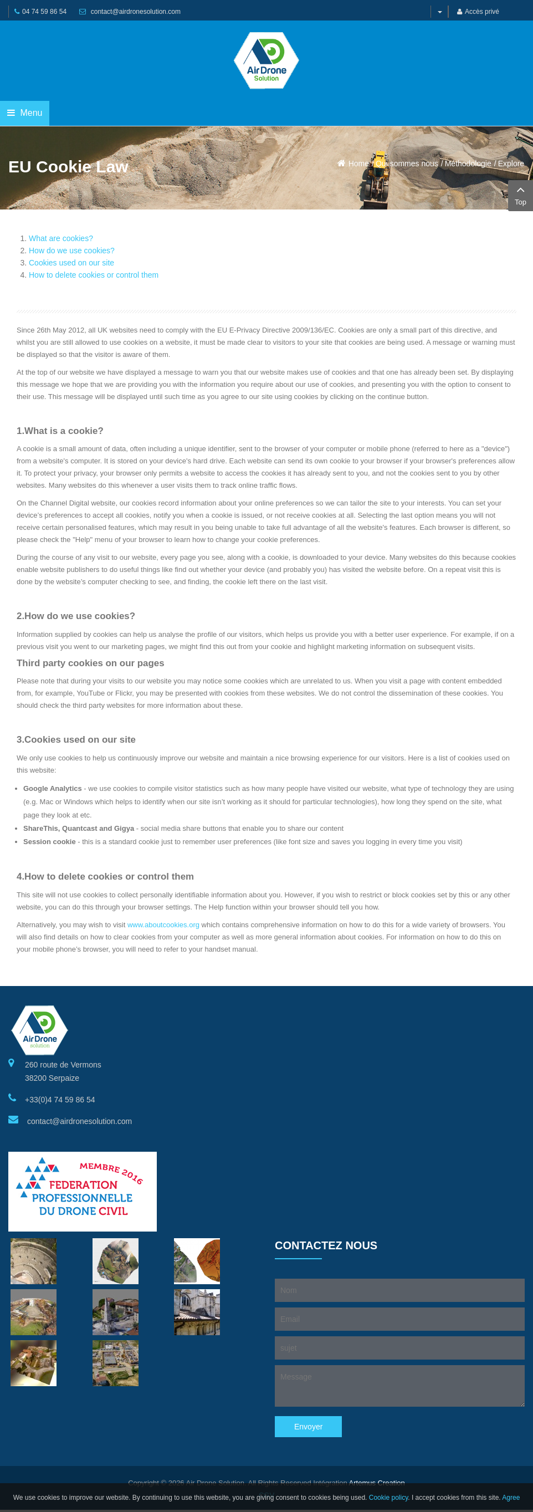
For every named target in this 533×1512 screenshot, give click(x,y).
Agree (511, 1497)
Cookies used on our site (71, 262)
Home (358, 163)
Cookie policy (388, 1497)
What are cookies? (61, 238)
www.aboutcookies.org (163, 925)
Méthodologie (468, 163)
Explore (511, 163)
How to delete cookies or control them (93, 274)
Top (520, 194)
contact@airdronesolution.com (136, 12)
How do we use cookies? (72, 250)
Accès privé (478, 12)
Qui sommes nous (407, 163)
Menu (24, 113)
